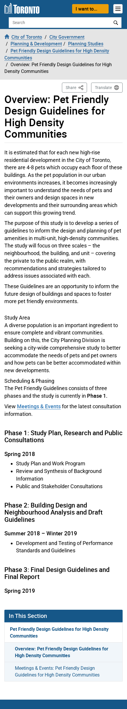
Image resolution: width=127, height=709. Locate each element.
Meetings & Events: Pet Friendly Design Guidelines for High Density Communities (57, 671)
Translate (103, 87)
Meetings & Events (39, 406)
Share (76, 87)
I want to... (86, 9)
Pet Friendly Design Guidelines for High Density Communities (59, 632)
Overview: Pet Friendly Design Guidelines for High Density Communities (61, 652)
